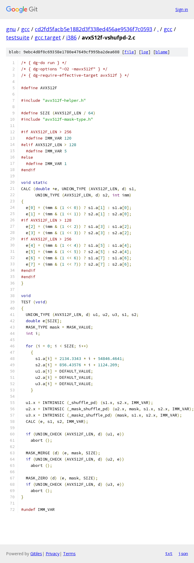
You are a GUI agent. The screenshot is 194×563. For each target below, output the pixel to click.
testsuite (17, 37)
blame (162, 52)
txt (168, 553)
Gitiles (36, 553)
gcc (25, 29)
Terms (69, 553)
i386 (71, 37)
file (129, 52)
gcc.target (48, 37)
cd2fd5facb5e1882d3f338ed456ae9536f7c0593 (93, 29)
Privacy (52, 553)
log (144, 52)
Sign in (181, 9)
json (183, 553)
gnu (11, 29)
